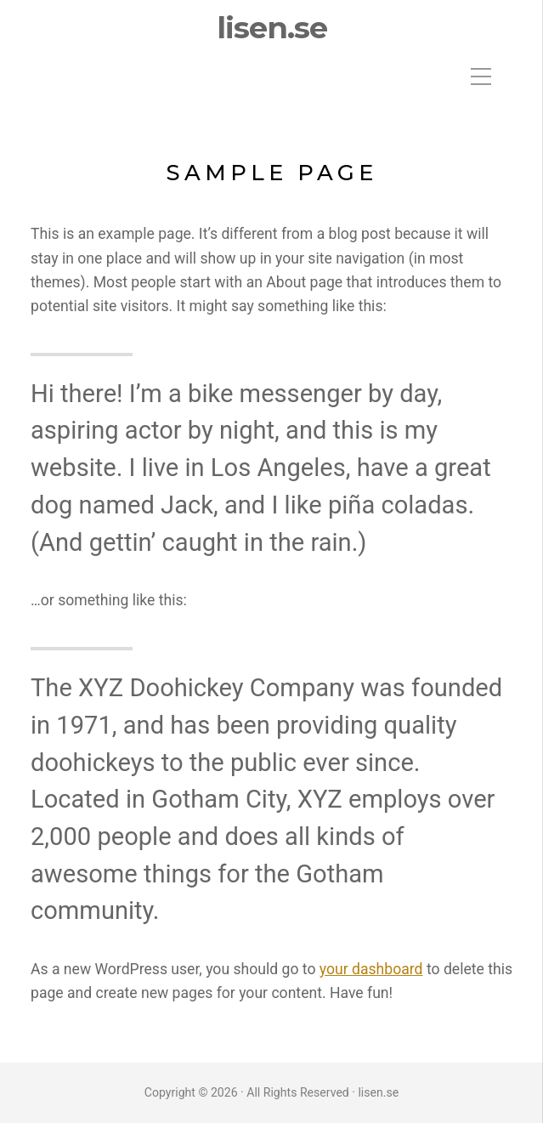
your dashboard (371, 969)
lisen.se (272, 28)
